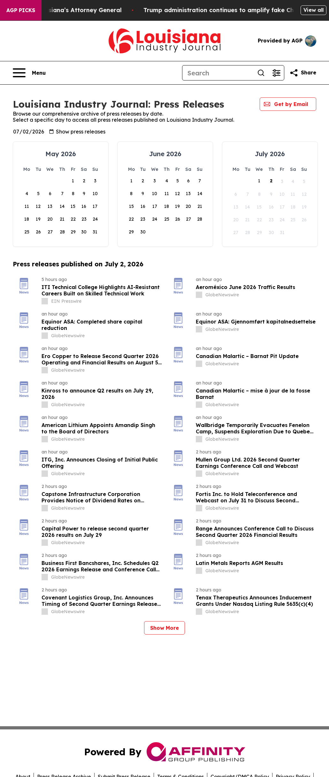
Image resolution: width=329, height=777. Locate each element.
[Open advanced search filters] (276, 72)
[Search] (217, 72)
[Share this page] (302, 72)
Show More (164, 628)
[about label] (45, 301)
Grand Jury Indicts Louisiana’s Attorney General (77, 10)
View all (313, 10)
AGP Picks (20, 10)
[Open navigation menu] (29, 72)
